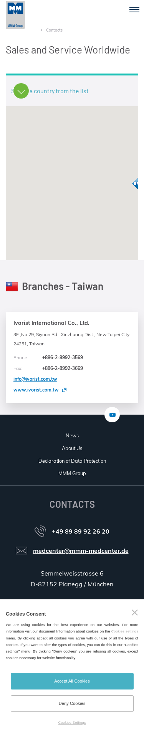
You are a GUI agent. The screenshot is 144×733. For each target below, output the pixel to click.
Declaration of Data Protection (72, 461)
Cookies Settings (72, 722)
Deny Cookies (72, 703)
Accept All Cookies (72, 681)
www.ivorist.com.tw (36, 390)
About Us (72, 448)
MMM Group (72, 473)
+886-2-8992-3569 (48, 357)
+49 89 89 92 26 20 (80, 531)
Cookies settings (124, 631)
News (72, 435)
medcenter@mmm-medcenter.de (81, 550)
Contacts (54, 30)
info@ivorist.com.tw (35, 379)
